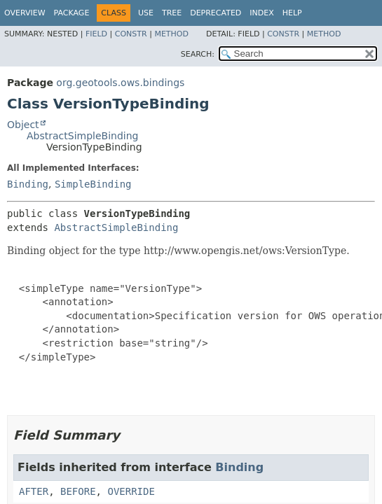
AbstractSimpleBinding (82, 135)
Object (23, 124)
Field (96, 33)
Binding (27, 184)
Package (72, 13)
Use (146, 13)
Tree (172, 13)
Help (292, 13)
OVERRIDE (130, 491)
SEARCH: (197, 54)
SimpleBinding (93, 184)
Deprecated (215, 13)
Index (261, 13)
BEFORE (78, 491)
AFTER (33, 491)
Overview (25, 13)
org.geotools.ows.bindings (120, 82)
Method (171, 33)
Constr (131, 33)
